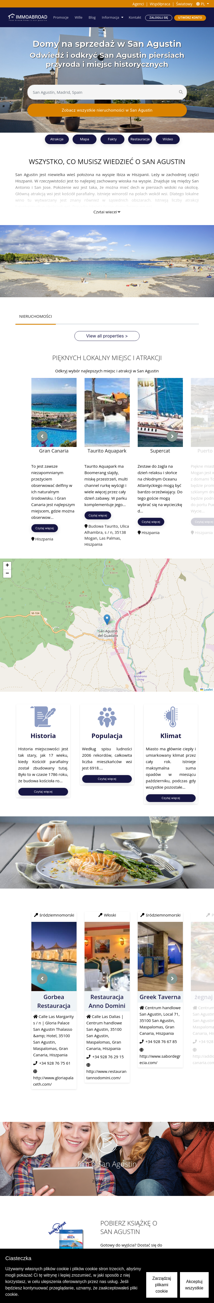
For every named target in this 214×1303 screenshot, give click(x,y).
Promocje (62, 17)
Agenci (138, 3)
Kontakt (135, 17)
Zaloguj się (158, 17)
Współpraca (160, 3)
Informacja (111, 17)
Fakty (112, 139)
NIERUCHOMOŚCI (35, 316)
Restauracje (140, 139)
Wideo (168, 139)
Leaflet (206, 689)
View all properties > (107, 336)
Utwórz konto (190, 17)
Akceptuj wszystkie (194, 1284)
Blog (93, 17)
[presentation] (42, 436)
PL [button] (201, 3)
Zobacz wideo (106, 1180)
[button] (107, 619)
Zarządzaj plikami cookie (161, 1284)
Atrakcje (57, 139)
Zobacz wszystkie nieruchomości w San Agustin (107, 110)
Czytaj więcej (107, 211)
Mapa (84, 139)
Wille (80, 17)
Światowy (184, 3)
